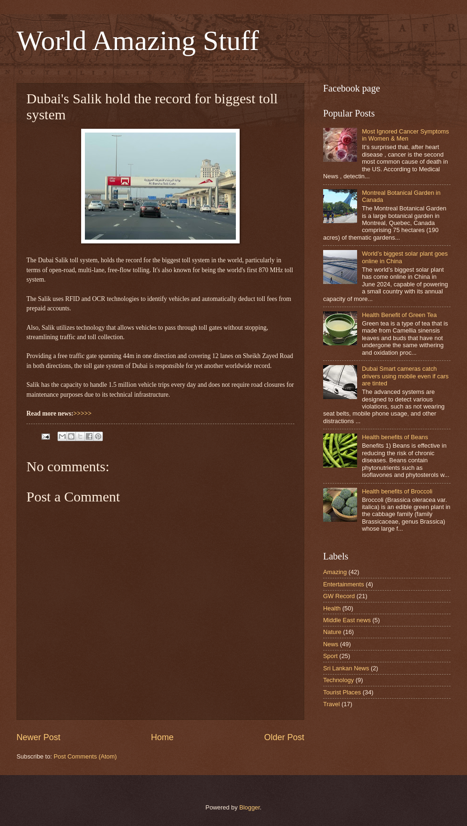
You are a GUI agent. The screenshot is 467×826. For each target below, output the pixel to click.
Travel (331, 704)
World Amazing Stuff (138, 40)
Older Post (284, 737)
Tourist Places (342, 692)
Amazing (335, 572)
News (330, 644)
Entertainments (343, 584)
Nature (332, 631)
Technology (338, 680)
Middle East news (347, 620)
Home (162, 737)
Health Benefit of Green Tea (399, 314)
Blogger (249, 807)
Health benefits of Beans (395, 437)
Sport (330, 655)
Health (332, 608)
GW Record (339, 596)
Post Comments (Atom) (85, 756)
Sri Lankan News (346, 668)
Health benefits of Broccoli (397, 491)
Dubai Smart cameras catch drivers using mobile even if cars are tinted (405, 376)
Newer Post (38, 737)
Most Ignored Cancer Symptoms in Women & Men (405, 135)
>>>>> (83, 413)
